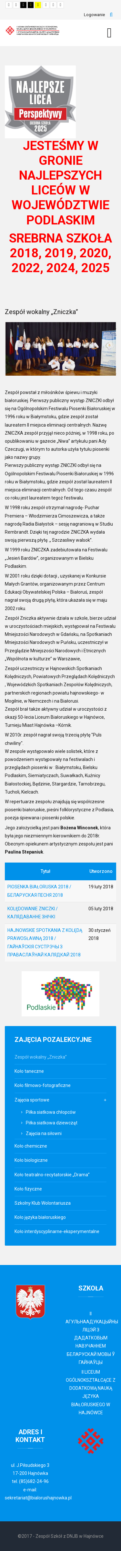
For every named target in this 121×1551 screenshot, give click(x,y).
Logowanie (94, 14)
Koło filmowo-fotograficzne (43, 1085)
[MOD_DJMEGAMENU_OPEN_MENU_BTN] (109, 33)
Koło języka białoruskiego (40, 1217)
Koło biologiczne (31, 1160)
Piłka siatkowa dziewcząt (51, 1122)
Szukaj (111, 15)
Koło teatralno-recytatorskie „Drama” (52, 1174)
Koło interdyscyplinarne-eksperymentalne (57, 1231)
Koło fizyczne (28, 1188)
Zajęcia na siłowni (44, 1133)
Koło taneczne (29, 1071)
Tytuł (45, 871)
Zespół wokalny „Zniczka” (41, 1057)
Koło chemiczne (31, 1146)
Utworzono (101, 871)
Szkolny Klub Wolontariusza (43, 1203)
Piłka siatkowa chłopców (51, 1112)
